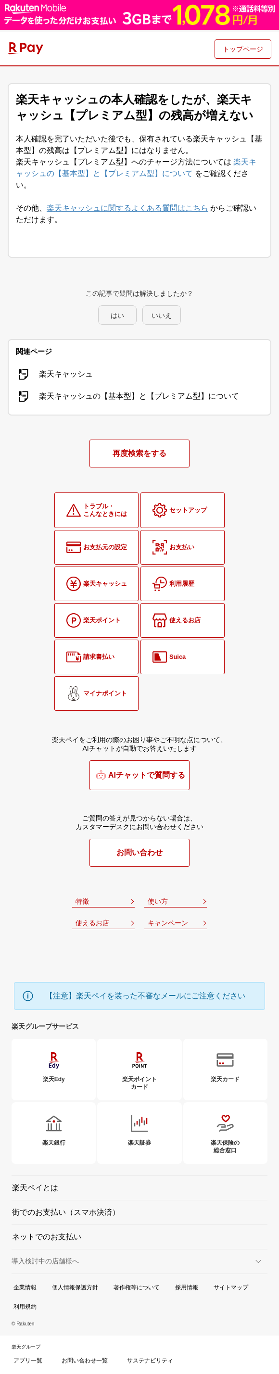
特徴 (82, 901)
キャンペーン (168, 923)
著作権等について (137, 1287)
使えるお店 (92, 923)
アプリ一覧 (27, 1360)
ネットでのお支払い (46, 1237)
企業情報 (25, 1287)
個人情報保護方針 (75, 1287)
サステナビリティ (150, 1360)
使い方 (158, 901)
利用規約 (25, 1306)
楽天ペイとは (35, 1188)
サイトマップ (231, 1287)
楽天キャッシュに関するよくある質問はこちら (127, 208)
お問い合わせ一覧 (85, 1360)
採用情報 (186, 1287)
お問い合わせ (139, 852)
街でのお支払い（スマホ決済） (66, 1212)
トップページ (243, 49)
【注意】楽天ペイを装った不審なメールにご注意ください (145, 996)
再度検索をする (139, 453)
